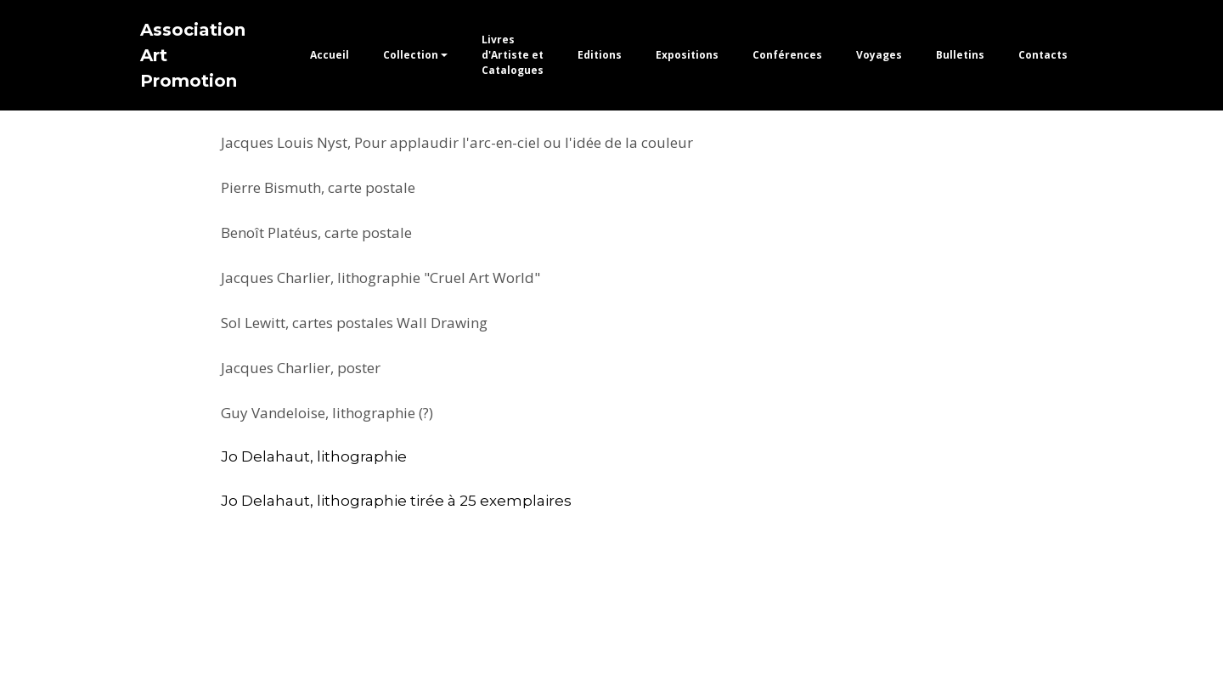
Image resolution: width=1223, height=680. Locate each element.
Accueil (329, 55)
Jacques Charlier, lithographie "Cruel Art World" (380, 277)
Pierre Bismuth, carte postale (318, 187)
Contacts (1043, 55)
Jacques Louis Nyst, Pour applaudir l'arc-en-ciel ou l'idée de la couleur (457, 142)
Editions (600, 55)
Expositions (687, 55)
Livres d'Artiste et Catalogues (513, 54)
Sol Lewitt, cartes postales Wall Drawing (354, 322)
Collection (410, 55)
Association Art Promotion (192, 55)
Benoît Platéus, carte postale (316, 232)
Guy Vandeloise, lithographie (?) (327, 412)
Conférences (787, 55)
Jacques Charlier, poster (300, 367)
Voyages (879, 55)
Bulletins (960, 55)
